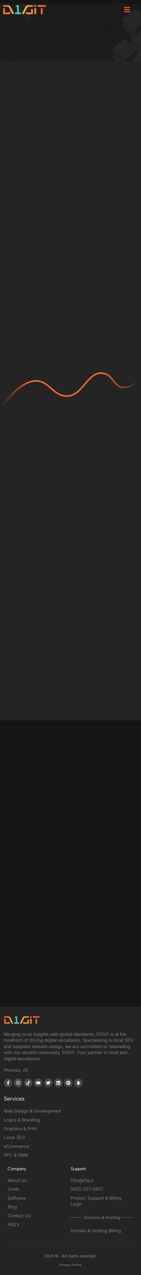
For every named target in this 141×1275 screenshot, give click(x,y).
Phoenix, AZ (16, 1070)
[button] (127, 9)
